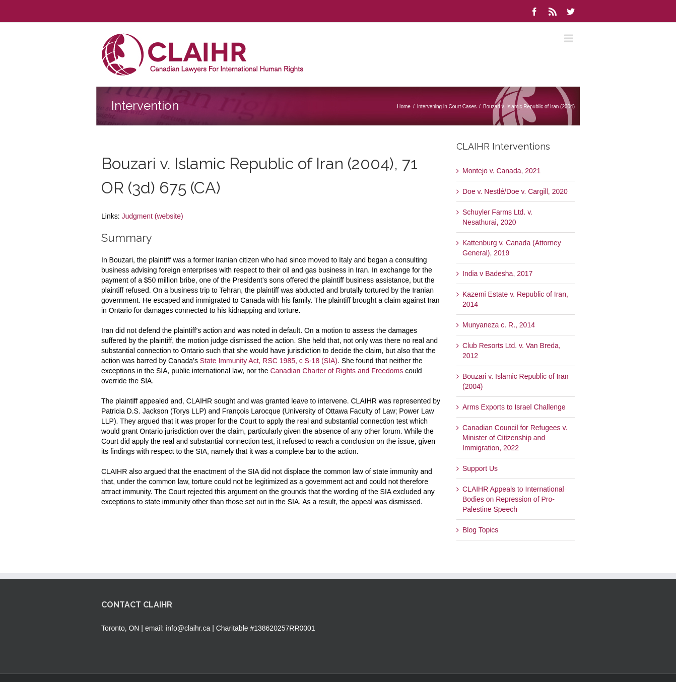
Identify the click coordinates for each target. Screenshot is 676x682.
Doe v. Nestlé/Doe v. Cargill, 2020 (515, 191)
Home (404, 106)
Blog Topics (480, 530)
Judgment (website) (152, 216)
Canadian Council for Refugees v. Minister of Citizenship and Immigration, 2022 (514, 438)
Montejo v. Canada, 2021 (501, 171)
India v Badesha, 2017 (497, 273)
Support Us (480, 468)
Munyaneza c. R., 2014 (498, 325)
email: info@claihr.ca (177, 628)
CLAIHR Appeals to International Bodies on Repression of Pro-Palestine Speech (513, 499)
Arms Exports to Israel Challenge (514, 407)
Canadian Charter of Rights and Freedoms (336, 371)
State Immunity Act (229, 361)
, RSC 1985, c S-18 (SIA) (298, 361)
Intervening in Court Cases (447, 106)
